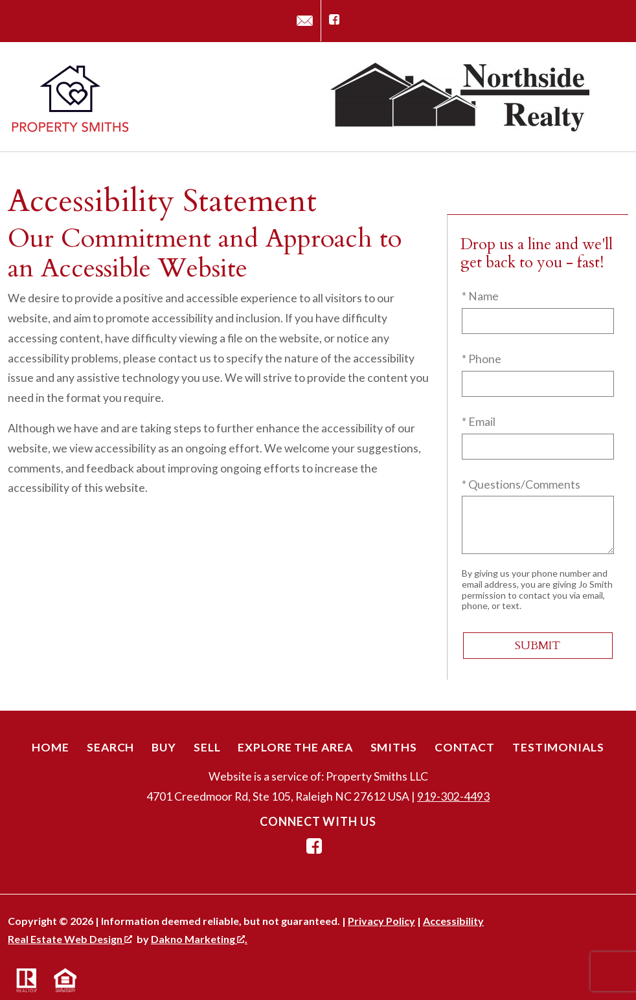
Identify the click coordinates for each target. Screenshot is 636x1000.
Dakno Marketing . (199, 939)
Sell (207, 747)
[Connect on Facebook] (334, 21)
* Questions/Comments (521, 484)
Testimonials (558, 747)
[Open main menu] (612, 97)
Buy (164, 747)
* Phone (481, 359)
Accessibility (453, 921)
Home (50, 747)
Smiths (393, 747)
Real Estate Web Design (70, 939)
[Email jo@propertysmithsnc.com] (305, 20)
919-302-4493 (453, 796)
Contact (465, 747)
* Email (478, 421)
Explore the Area (295, 747)
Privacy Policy (381, 921)
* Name (480, 296)
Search (110, 747)
